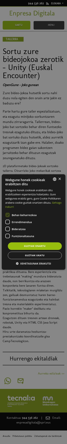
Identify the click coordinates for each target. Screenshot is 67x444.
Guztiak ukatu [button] (35, 255)
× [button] (59, 179)
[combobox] (54, 179)
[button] (33, 263)
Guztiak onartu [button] (35, 246)
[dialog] (33, 222)
